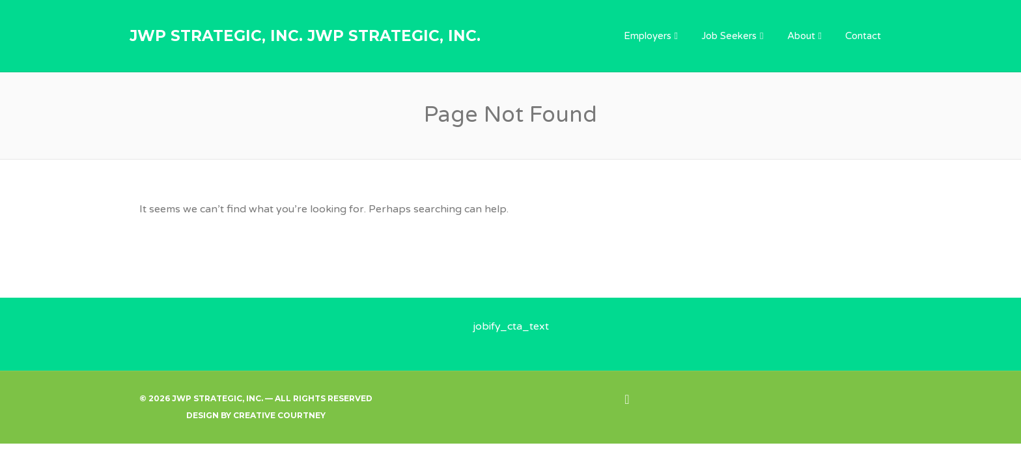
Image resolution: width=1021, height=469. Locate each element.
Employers (647, 36)
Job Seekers (729, 36)
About (801, 36)
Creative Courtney (279, 415)
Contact (863, 36)
